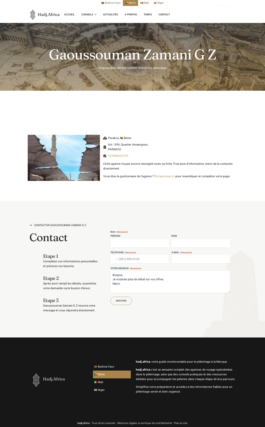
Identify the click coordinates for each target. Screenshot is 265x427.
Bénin (100, 374)
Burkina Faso (105, 366)
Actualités (110, 14)
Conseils (88, 14)
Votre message (125, 307)
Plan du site (181, 423)
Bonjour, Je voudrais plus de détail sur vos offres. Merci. (170, 320)
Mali (99, 382)
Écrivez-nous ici (164, 184)
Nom (174, 274)
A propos (131, 14)
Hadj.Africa (49, 14)
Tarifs (148, 14)
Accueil (69, 14)
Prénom (115, 274)
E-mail (182, 291)
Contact (164, 14)
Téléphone (123, 291)
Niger (100, 390)
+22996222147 (118, 164)
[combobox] (114, 298)
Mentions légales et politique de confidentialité (144, 423)
